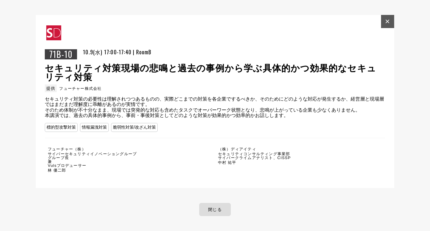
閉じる (215, 209)
